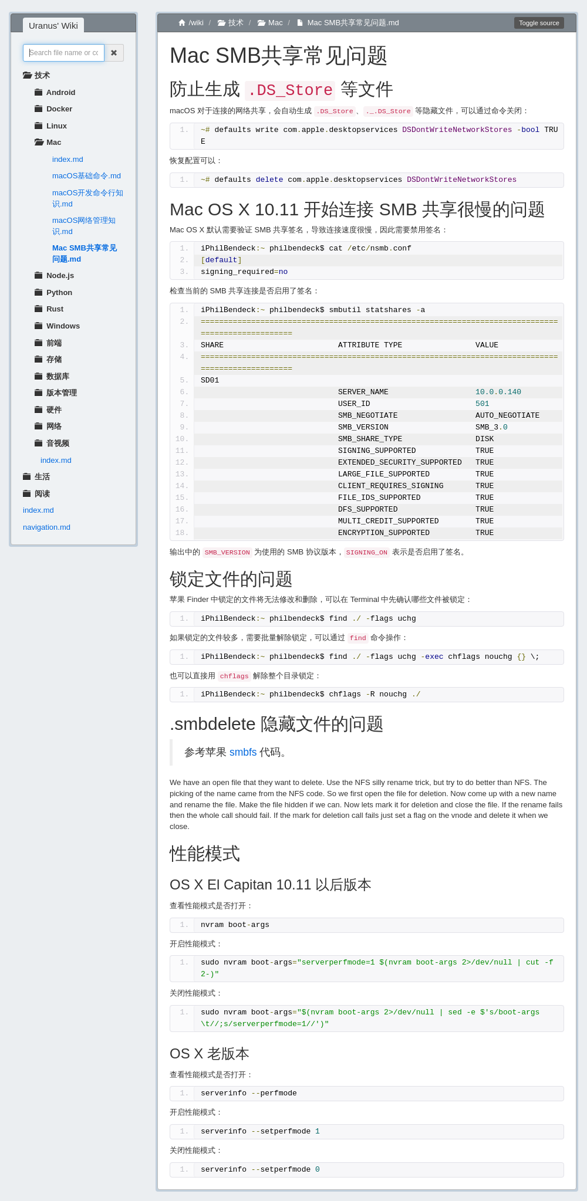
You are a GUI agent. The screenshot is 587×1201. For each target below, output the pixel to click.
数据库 (52, 376)
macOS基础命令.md (86, 175)
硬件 (48, 409)
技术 (36, 75)
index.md (67, 159)
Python (53, 292)
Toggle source (539, 22)
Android (55, 92)
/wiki (191, 22)
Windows (57, 326)
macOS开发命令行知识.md (87, 198)
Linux (51, 125)
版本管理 (56, 392)
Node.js (54, 275)
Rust (49, 309)
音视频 (52, 443)
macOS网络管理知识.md (84, 226)
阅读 (36, 493)
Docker (53, 108)
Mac (48, 142)
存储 (48, 359)
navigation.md (46, 527)
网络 (48, 426)
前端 (48, 343)
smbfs (243, 750)
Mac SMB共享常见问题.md (84, 253)
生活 (36, 476)
